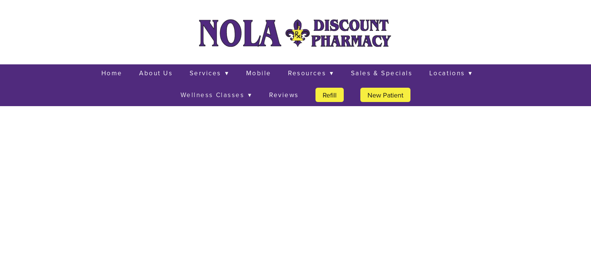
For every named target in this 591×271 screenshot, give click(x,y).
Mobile (258, 73)
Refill (330, 95)
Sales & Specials (382, 73)
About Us (156, 73)
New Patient (385, 95)
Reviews (284, 94)
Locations (451, 73)
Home (111, 73)
